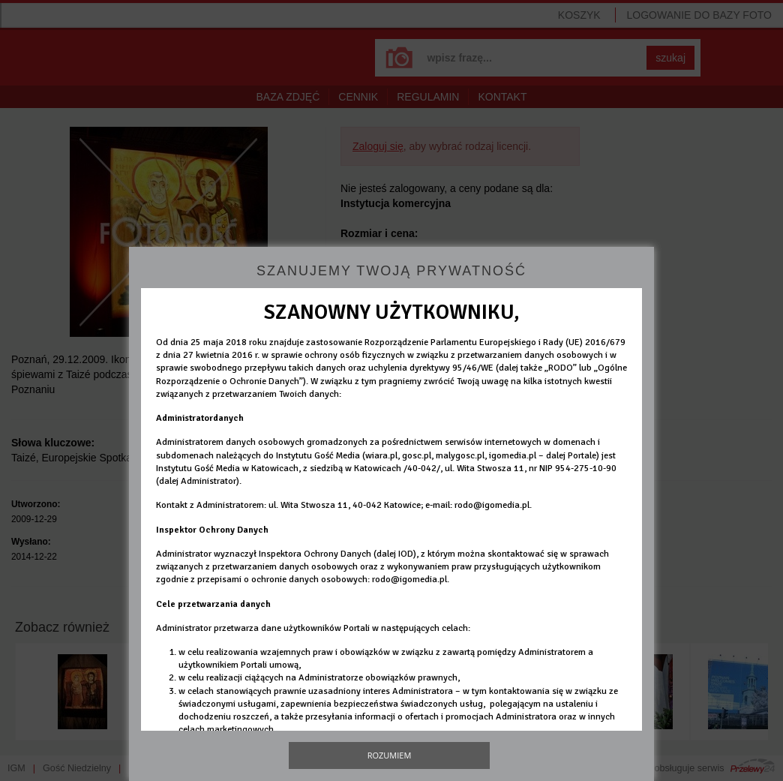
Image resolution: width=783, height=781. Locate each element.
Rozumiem (390, 755)
